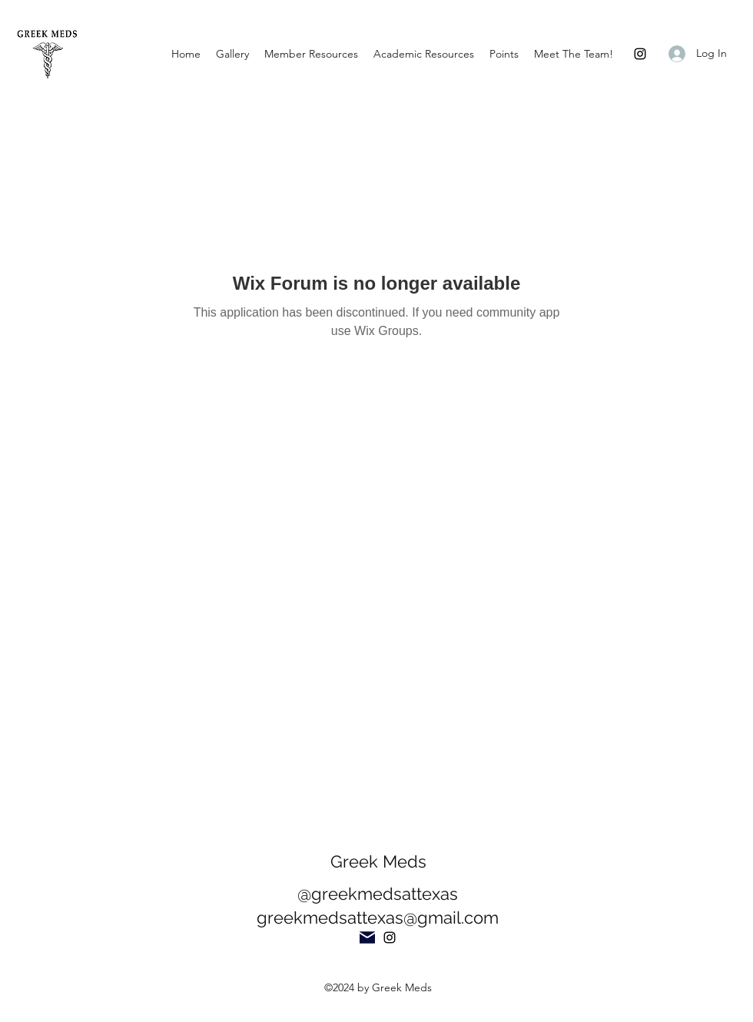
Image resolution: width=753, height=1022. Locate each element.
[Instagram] (640, 53)
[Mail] (367, 937)
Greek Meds (378, 861)
